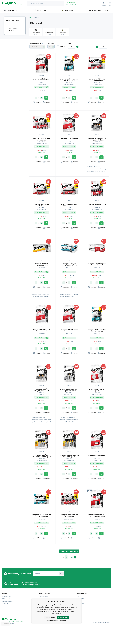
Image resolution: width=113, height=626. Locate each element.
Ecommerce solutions (98, 622)
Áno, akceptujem (63, 617)
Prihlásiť (61, 573)
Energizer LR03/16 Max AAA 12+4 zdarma (42, 205)
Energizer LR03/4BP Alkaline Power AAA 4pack (41, 456)
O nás (78, 596)
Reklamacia (80, 603)
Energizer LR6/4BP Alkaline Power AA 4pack (69, 456)
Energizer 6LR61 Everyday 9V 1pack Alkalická (69, 390)
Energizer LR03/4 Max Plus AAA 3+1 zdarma (96, 330)
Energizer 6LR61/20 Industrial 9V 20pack (69, 264)
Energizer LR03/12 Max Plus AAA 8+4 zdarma (41, 515)
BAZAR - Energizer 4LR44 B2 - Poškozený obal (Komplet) (97, 515)
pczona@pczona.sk (71, 4)
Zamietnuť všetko (50, 617)
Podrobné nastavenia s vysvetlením (56, 620)
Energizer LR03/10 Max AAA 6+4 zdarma (97, 79)
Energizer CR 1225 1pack (69, 330)
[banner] (12, 3)
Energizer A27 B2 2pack (41, 79)
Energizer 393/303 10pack (97, 264)
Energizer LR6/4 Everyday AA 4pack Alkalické (97, 139)
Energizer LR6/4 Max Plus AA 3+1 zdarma (69, 79)
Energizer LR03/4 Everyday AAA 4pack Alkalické (41, 390)
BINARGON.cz (108, 622)
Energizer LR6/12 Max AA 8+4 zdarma (69, 515)
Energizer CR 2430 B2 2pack (96, 390)
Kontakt (79, 601)
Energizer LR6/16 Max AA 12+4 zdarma (41, 139)
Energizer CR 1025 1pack (41, 330)
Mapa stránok (10, 623)
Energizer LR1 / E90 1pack (96, 455)
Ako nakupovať (44, 596)
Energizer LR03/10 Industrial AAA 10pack (42, 264)
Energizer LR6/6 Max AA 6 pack (97, 205)
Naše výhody (80, 598)
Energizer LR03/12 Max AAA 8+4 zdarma (69, 205)
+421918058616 (70, 3)
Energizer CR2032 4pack (69, 138)
